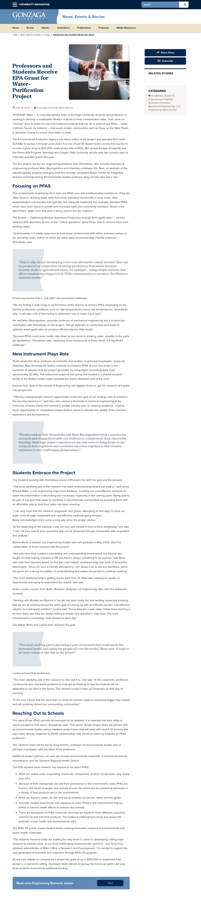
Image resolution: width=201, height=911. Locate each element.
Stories (46, 28)
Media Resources (126, 28)
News (16, 28)
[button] (15, 5)
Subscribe (167, 61)
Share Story (167, 52)
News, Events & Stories (83, 17)
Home (15, 35)
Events (30, 28)
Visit (110, 883)
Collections (63, 28)
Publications (84, 28)
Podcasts (104, 28)
